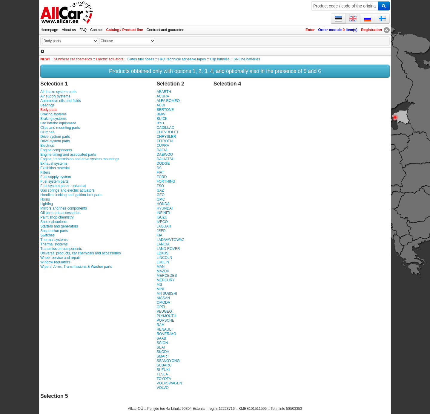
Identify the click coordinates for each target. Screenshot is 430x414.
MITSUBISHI (166, 293)
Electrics (47, 145)
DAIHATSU (165, 159)
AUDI (160, 105)
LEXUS (162, 253)
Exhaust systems (53, 163)
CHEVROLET (167, 132)
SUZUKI (163, 370)
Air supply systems (55, 96)
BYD (160, 123)
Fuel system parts (54, 181)
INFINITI (163, 213)
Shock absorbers (53, 222)
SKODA (162, 352)
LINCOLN (164, 258)
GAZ (160, 190)
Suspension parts (54, 231)
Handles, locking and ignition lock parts (71, 195)
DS (159, 168)
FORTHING (165, 181)
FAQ (83, 30)
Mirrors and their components (63, 208)
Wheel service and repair (60, 258)
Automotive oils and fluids (60, 101)
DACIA (162, 150)
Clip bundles (220, 59)
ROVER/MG (166, 334)
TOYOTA (163, 379)
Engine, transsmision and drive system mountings (79, 159)
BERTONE (165, 110)
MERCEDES (166, 276)
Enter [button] (310, 30)
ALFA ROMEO (167, 101)
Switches (47, 235)
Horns (45, 199)
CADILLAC (165, 128)
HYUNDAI (164, 208)
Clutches (47, 132)
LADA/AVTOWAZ (170, 240)
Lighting (46, 204)
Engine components (56, 150)
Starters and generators (59, 226)
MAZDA (162, 271)
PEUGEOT (165, 311)
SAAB (161, 338)
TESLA (162, 374)
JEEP (160, 231)
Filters (45, 172)
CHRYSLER (166, 137)
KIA (159, 235)
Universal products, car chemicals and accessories (80, 253)
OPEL (161, 307)
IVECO (162, 222)
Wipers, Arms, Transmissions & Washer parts (76, 267)
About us (69, 30)
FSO (160, 186)
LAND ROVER (168, 249)
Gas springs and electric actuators (67, 190)
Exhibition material (55, 168)
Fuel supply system (55, 177)
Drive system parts (55, 137)
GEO (160, 195)
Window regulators (55, 262)
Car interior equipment (58, 123)
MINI (160, 289)
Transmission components (61, 249)
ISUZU (161, 217)
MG (159, 284)
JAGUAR (163, 226)
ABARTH (163, 92)
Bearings (47, 105)
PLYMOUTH (166, 316)
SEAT (160, 347)
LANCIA (162, 244)
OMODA (163, 302)
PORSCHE (165, 320)
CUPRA (162, 145)
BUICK (162, 119)
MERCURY (165, 280)
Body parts (48, 110)
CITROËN (164, 141)
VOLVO (162, 388)
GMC (160, 199)
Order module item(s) (337, 30)
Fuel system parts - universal (63, 186)
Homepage (49, 30)
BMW (160, 114)
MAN (160, 267)
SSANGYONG (167, 361)
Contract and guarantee (165, 30)
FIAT (160, 172)
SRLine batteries (247, 59)
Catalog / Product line (124, 30)
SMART (162, 356)
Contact (96, 30)
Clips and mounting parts (60, 128)
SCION (162, 343)
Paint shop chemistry (56, 217)
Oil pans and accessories (60, 213)
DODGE (163, 163)
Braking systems (53, 114)
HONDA (162, 204)
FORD (161, 177)
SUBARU (163, 365)
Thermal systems (53, 240)
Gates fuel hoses (140, 59)
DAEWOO (164, 154)
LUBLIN (162, 262)
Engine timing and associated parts (68, 154)
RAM (160, 325)
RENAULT (164, 329)
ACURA (162, 96)
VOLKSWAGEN (169, 383)
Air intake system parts (58, 92)
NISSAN (163, 298)
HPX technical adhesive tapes (182, 59)
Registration (371, 30)
